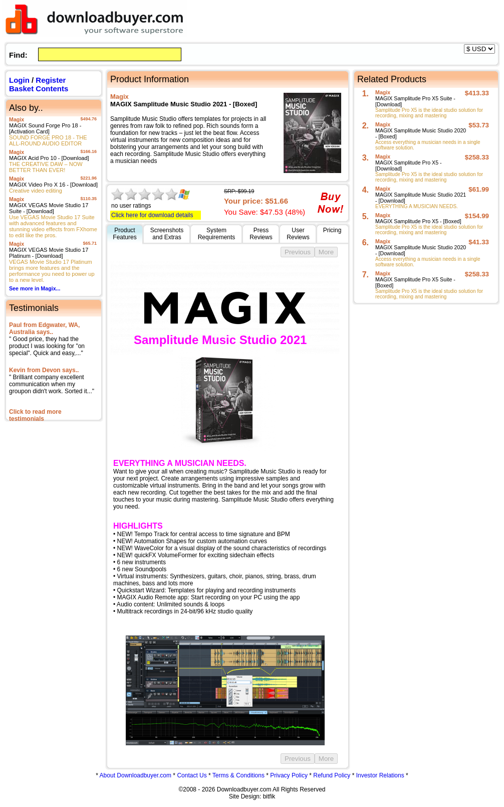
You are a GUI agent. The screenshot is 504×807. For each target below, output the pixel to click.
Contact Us (191, 775)
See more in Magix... (34, 288)
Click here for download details (152, 215)
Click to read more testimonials (35, 415)
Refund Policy (331, 775)
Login (19, 80)
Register (51, 80)
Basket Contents (38, 88)
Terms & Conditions (238, 775)
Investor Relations (380, 775)
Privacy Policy (289, 775)
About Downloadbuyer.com (135, 775)
